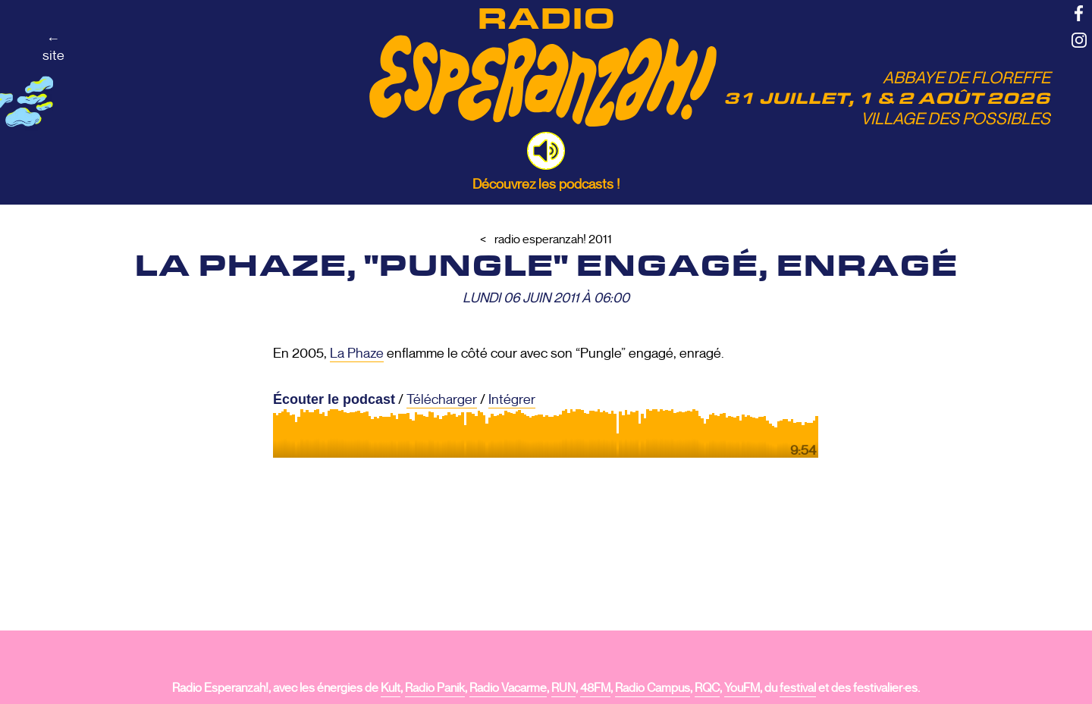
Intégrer (511, 399)
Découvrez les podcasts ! (546, 184)
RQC (707, 688)
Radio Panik (435, 688)
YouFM (742, 688)
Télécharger (441, 399)
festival (798, 688)
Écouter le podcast (334, 399)
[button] (546, 151)
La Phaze (357, 353)
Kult (390, 688)
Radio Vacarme (508, 688)
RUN (563, 688)
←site (53, 47)
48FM (595, 688)
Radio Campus (652, 688)
